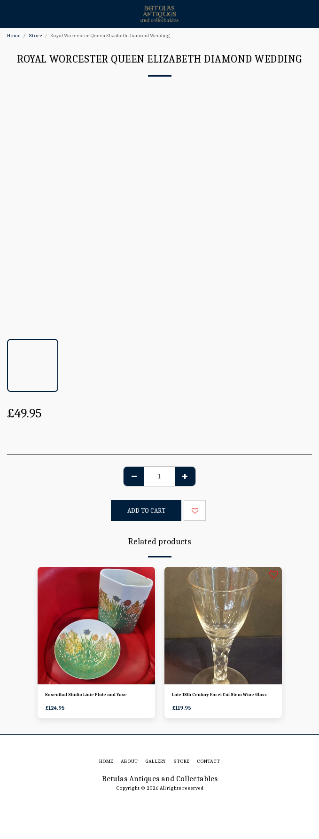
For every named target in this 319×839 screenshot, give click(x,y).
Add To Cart (146, 511)
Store (35, 35)
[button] (10, 13)
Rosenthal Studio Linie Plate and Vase (86, 694)
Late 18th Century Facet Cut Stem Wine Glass (219, 694)
